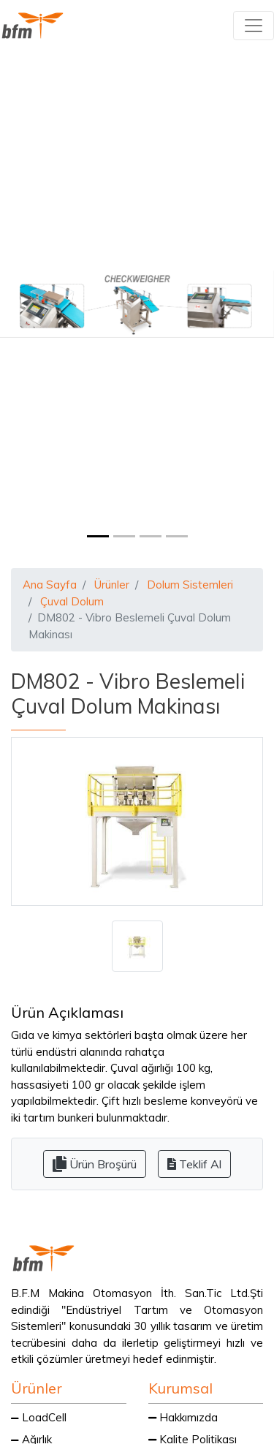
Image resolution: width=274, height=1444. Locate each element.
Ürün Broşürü (95, 1164)
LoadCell (38, 1417)
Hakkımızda (183, 1417)
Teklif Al (194, 1164)
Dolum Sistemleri (190, 584)
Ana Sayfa (50, 584)
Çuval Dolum (72, 601)
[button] (20, 303)
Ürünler (111, 584)
